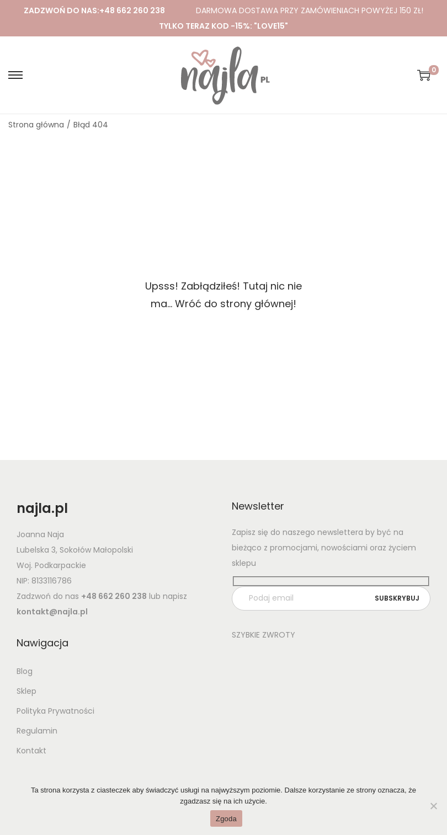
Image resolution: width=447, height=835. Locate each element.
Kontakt (31, 750)
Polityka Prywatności (55, 710)
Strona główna (36, 124)
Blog (25, 671)
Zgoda (226, 819)
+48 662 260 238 (132, 10)
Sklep (26, 691)
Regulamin (37, 730)
